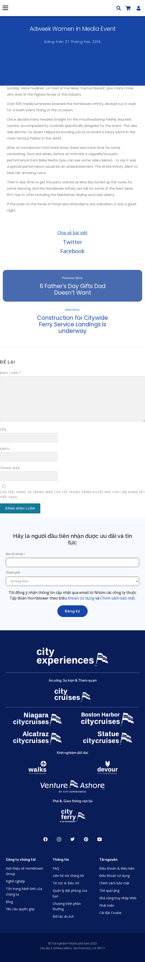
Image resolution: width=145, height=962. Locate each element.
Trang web (10, 468)
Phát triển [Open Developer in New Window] (106, 905)
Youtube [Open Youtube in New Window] (99, 839)
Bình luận (10, 373)
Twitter (72, 242)
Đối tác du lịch (63, 916)
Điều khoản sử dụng (114, 875)
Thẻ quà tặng (109, 890)
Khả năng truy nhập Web (117, 898)
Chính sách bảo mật (117, 598)
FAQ (56, 868)
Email (5, 448)
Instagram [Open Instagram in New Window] (59, 839)
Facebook (72, 251)
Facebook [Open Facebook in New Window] (45, 839)
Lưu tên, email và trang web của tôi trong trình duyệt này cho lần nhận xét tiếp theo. (72, 494)
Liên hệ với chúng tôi (68, 875)
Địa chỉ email (14, 554)
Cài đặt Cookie (110, 912)
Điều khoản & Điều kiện (117, 868)
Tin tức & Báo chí (66, 883)
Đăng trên (72, 41)
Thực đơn (5, 8)
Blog (9, 901)
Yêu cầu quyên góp (20, 909)
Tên (3, 429)
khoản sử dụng (81, 598)
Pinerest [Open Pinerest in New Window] (86, 839)
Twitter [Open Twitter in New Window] (72, 839)
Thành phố (13, 573)
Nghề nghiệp (15, 881)
